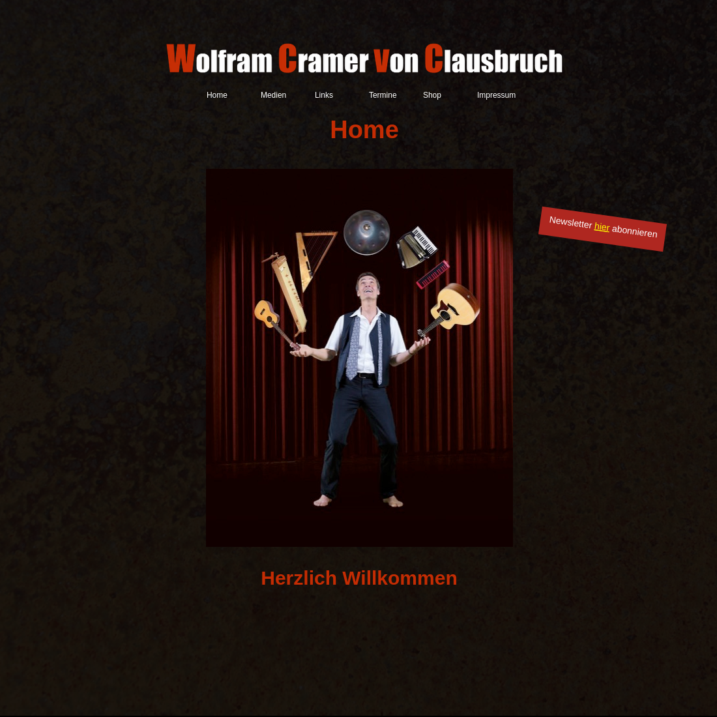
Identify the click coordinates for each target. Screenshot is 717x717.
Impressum (496, 95)
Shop (432, 95)
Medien (273, 95)
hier (602, 226)
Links (324, 95)
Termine (383, 95)
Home (217, 95)
